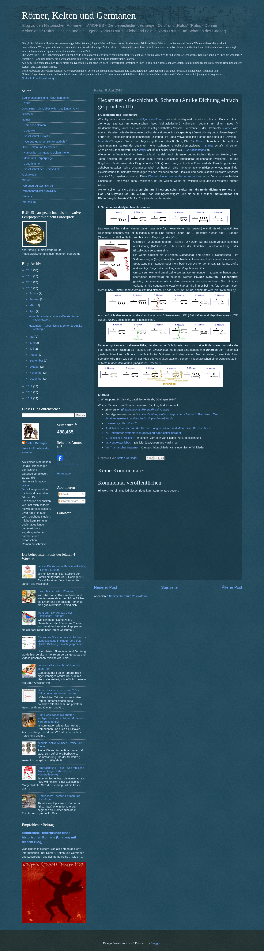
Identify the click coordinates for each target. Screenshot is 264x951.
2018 (29, 392)
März (32, 305)
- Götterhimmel (31, 163)
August (34, 354)
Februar (34, 299)
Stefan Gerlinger (36, 443)
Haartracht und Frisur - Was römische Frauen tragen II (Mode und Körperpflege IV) (61, 771)
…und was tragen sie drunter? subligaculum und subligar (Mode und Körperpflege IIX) (61, 718)
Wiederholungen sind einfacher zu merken (174, 176)
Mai (32, 336)
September (36, 360)
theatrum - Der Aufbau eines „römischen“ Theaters (55, 614)
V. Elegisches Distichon (119, 437)
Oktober (34, 366)
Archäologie (29, 174)
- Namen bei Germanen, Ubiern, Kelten (46, 152)
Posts (64, 494)
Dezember (36, 378)
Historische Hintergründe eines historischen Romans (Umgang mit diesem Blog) (49, 837)
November (36, 372)
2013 (29, 270)
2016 (29, 288)
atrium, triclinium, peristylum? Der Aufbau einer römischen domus (58, 692)
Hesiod (102, 141)
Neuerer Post (105, 587)
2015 (29, 282)
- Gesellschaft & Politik (36, 136)
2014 (29, 276)
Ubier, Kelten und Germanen (39, 147)
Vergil (142, 149)
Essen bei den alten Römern (55, 591)
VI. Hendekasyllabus (118, 442)
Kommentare (68, 501)
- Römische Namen (34, 125)
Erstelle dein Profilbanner (68, 464)
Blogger (155, 943)
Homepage (64, 473)
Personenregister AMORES (39, 190)
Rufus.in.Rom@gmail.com (38, 78)
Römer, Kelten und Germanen (79, 15)
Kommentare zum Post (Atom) (128, 596)
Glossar (27, 180)
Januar (34, 293)
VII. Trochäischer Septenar (121, 447)
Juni (32, 342)
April (32, 311)
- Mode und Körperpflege (37, 158)
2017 (29, 386)
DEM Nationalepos (194, 149)
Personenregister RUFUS (38, 185)
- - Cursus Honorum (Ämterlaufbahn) (44, 141)
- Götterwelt (29, 130)
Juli (31, 348)
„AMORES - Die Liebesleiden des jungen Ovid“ (51, 108)
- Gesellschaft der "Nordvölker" (41, 169)
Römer (26, 119)
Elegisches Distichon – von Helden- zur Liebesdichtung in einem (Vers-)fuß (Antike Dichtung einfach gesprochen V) (62, 642)
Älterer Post (232, 587)
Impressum (29, 201)
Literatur (27, 196)
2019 (29, 398)
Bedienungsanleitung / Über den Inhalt (45, 97)
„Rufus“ (26, 103)
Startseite (169, 587)
